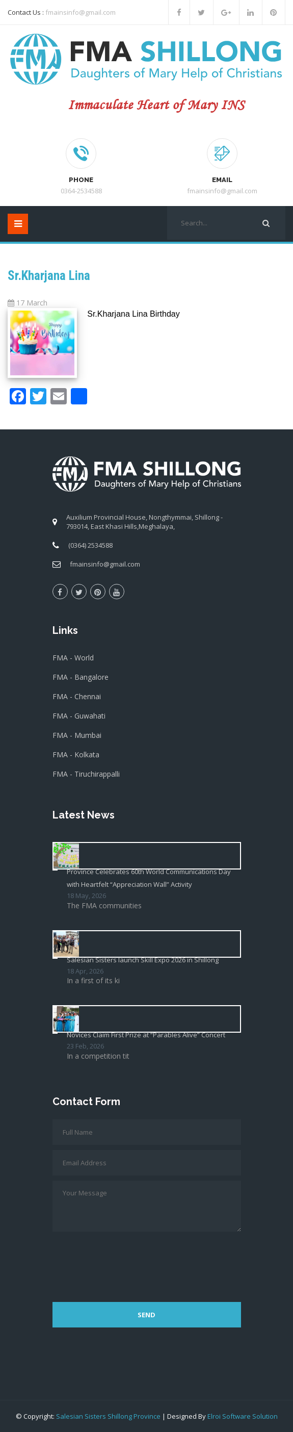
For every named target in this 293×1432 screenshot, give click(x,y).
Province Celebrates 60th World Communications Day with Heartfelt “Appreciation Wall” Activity (149, 878)
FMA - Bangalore (80, 677)
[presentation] (129, 1262)
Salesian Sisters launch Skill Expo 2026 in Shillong (143, 959)
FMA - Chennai (76, 696)
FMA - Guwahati (78, 716)
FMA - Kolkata (75, 754)
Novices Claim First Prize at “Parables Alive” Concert (146, 1034)
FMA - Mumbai (76, 735)
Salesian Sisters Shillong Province (108, 1416)
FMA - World (73, 657)
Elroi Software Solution (242, 1416)
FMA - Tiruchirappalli (86, 774)
